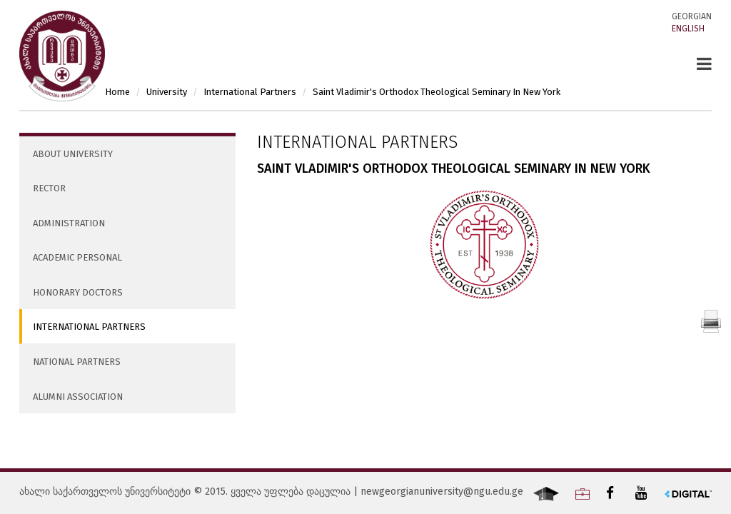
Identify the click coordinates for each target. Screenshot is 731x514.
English (688, 29)
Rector (49, 188)
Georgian (692, 16)
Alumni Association (78, 396)
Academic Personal (77, 257)
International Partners (89, 326)
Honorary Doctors (78, 292)
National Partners (77, 361)
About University (73, 153)
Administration (69, 223)
